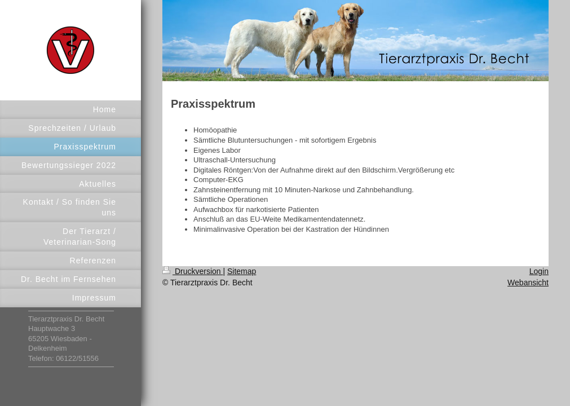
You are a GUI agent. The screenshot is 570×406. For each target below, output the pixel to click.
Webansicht (528, 282)
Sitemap (241, 271)
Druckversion (192, 271)
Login (539, 271)
